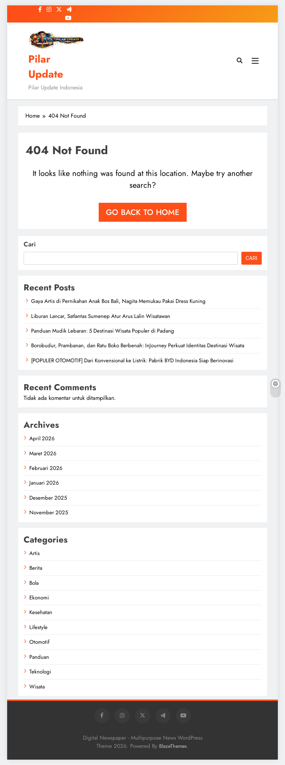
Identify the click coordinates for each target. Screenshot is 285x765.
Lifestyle (38, 627)
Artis (34, 553)
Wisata (37, 687)
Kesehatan (40, 612)
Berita (35, 568)
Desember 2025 (48, 498)
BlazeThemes (173, 746)
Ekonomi (39, 598)
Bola (34, 583)
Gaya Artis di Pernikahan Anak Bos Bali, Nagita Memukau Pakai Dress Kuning (118, 301)
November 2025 (48, 512)
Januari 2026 (44, 483)
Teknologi (40, 672)
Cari (30, 244)
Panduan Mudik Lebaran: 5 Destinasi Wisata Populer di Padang (102, 331)
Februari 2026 (46, 468)
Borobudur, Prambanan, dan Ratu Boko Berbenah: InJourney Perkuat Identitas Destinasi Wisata (137, 345)
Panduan (39, 657)
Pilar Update (45, 67)
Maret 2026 (42, 453)
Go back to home (143, 212)
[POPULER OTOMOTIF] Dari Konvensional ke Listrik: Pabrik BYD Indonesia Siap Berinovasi (132, 360)
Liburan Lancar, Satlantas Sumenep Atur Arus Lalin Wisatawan (100, 316)
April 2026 (42, 438)
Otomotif (39, 642)
